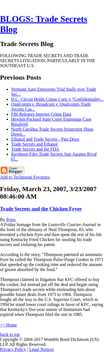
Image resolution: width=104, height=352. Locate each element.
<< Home (8, 325)
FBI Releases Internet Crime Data (41, 114)
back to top (10, 334)
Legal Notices (41, 349)
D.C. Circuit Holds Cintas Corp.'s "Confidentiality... (57, 99)
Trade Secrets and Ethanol (34, 144)
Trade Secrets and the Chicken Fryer (41, 209)
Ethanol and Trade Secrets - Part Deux (45, 139)
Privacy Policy (13, 349)
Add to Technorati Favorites (25, 177)
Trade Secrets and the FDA (35, 149)
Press (11, 219)
